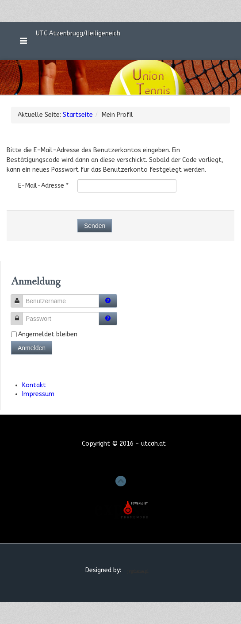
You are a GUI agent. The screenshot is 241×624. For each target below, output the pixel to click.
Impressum (38, 394)
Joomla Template (139, 571)
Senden (94, 225)
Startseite (78, 115)
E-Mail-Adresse (43, 185)
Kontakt (34, 385)
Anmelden (32, 347)
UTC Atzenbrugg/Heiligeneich (80, 33)
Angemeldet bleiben (47, 334)
